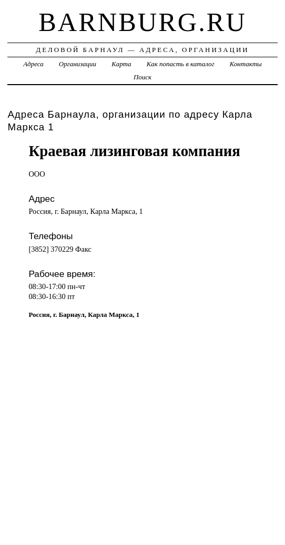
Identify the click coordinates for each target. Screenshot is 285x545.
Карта (121, 64)
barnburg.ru (142, 22)
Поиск (142, 77)
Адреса (33, 64)
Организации (77, 64)
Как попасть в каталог (181, 64)
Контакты (246, 64)
